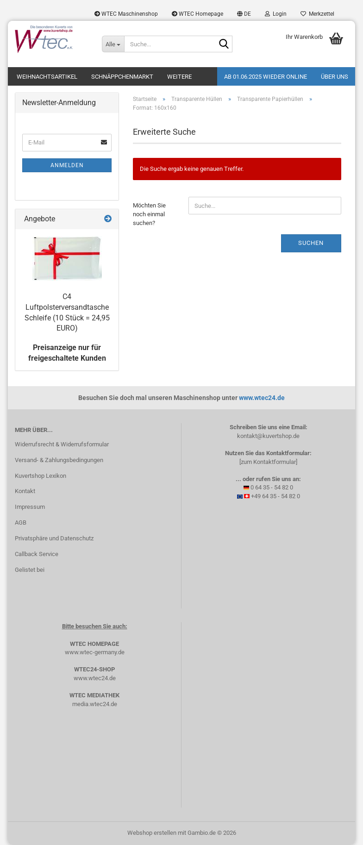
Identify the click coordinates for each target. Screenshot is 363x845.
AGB (20, 522)
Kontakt (25, 491)
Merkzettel (317, 14)
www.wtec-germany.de (95, 652)
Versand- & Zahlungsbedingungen (59, 460)
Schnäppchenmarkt (122, 76)
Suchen (311, 242)
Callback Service (36, 554)
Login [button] (276, 14)
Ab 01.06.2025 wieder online (265, 76)
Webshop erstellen (151, 832)
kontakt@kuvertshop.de (268, 435)
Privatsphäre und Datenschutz (54, 538)
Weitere (179, 76)
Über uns (334, 76)
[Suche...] (113, 44)
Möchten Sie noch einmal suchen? (149, 214)
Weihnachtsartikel (47, 76)
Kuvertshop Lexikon (40, 475)
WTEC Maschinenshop (126, 14)
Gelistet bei (29, 569)
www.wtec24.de (262, 397)
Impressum (30, 506)
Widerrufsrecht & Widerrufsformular (62, 444)
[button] (244, 14)
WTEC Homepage (197, 14)
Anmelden (67, 165)
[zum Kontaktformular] (268, 461)
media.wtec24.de (94, 704)
